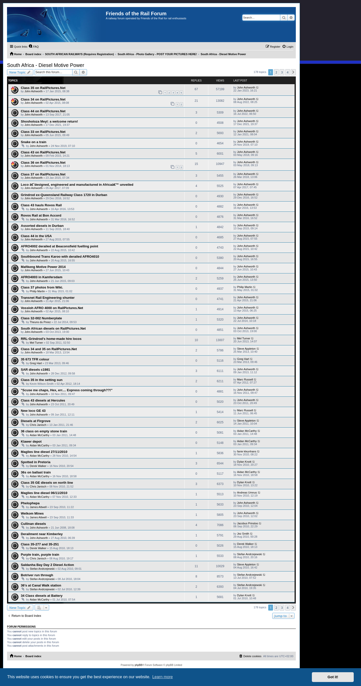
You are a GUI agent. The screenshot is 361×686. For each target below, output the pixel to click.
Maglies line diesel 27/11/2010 (44, 452)
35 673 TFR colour (35, 359)
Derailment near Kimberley (42, 534)
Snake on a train (33, 142)
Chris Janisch (38, 424)
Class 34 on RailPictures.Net (43, 99)
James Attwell (38, 507)
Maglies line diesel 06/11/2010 (44, 493)
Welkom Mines (32, 513)
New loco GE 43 (33, 411)
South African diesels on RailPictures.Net (53, 328)
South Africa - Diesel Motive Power (45, 65)
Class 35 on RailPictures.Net (43, 88)
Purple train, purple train (40, 554)
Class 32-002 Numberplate (41, 318)
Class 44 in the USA (36, 236)
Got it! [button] (333, 677)
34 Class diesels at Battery (41, 596)
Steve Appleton (246, 348)
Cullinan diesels (33, 524)
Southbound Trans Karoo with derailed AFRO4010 (60, 256)
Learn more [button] (162, 677)
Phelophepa (30, 503)
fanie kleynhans (246, 451)
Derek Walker (38, 465)
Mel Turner (36, 342)
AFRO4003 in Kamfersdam (41, 277)
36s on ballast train (36, 472)
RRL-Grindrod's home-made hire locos (51, 339)
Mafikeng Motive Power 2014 (43, 267)
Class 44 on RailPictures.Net (43, 111)
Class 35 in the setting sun (41, 380)
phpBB (138, 665)
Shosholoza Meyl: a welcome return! (49, 121)
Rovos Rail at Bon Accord (41, 215)
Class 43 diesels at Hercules (43, 400)
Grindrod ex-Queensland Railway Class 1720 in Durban (64, 195)
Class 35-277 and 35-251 (40, 544)
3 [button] (282, 72)
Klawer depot (31, 441)
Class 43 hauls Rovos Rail (41, 205)
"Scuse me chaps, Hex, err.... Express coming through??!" (67, 390)
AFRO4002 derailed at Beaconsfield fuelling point (59, 246)
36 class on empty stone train (44, 431)
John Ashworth (34, 91)
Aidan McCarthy (39, 435)
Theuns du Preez (40, 322)
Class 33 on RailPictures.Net (43, 132)
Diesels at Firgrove (35, 421)
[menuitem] (34, 47)
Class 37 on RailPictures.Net (43, 174)
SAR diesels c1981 (35, 369)
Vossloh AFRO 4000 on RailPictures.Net (52, 308)
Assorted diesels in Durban (42, 226)
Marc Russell (245, 379)
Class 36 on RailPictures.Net (43, 162)
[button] (293, 72)
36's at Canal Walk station (41, 585)
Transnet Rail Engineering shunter (48, 298)
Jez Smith (243, 533)
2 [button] (276, 72)
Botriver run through (37, 575)
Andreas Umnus (247, 492)
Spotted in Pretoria (35, 462)
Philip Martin (37, 291)
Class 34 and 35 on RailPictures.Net (49, 349)
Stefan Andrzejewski (249, 554)
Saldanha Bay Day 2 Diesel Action (47, 565)
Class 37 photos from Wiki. (42, 287)
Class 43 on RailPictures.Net (43, 152)
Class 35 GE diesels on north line (47, 482)
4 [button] (288, 72)
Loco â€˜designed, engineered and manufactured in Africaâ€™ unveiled (77, 184)
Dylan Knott (244, 461)
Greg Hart (36, 363)
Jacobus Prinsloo (247, 523)
